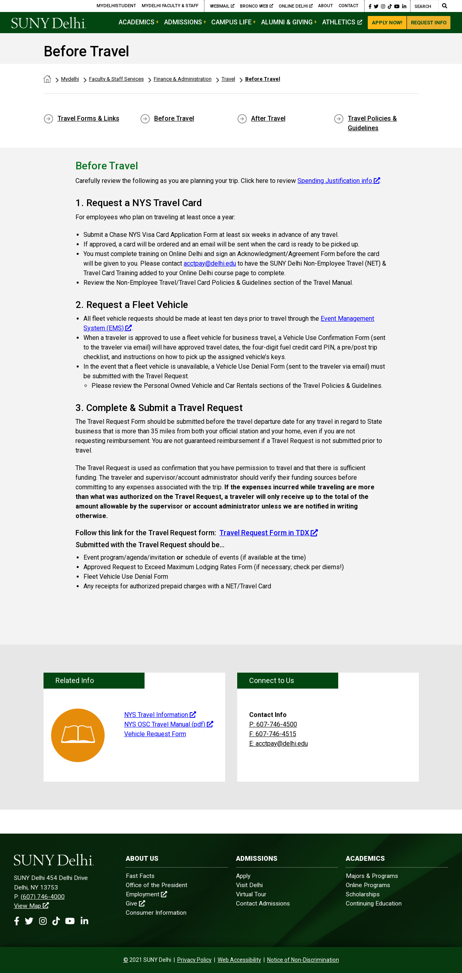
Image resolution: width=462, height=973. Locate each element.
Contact (349, 6)
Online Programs (368, 885)
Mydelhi (70, 79)
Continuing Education (374, 903)
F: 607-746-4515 (272, 734)
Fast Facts (140, 876)
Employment (146, 894)
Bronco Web (256, 6)
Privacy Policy (194, 960)
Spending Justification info (338, 181)
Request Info (428, 23)
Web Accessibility (239, 960)
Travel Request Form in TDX (268, 532)
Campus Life (231, 22)
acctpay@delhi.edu (210, 263)
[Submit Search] (444, 6)
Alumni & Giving (287, 22)
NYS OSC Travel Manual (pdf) (168, 724)
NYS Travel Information (160, 715)
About (325, 6)
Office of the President (156, 885)
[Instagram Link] (383, 6)
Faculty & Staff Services (116, 79)
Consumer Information (156, 912)
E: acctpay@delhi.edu (278, 743)
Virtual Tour (251, 894)
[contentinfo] (125, 960)
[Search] (424, 6)
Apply (243, 876)
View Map (31, 905)
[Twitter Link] (376, 6)
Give (135, 903)
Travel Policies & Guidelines (372, 123)
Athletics (342, 22)
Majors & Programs (372, 876)
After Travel (268, 118)
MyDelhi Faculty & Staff (170, 6)
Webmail (222, 6)
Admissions (183, 22)
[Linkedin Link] (404, 6)
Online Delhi (296, 6)
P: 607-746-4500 (273, 724)
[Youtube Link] (397, 6)
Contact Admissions (263, 903)
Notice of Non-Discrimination (303, 960)
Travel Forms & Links (88, 118)
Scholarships (363, 894)
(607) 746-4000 (43, 896)
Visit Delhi (249, 885)
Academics (137, 22)
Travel (228, 79)
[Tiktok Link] (390, 6)
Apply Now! (387, 23)
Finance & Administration (183, 79)
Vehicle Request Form (155, 734)
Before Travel (262, 79)
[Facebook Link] (370, 6)
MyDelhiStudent (116, 6)
